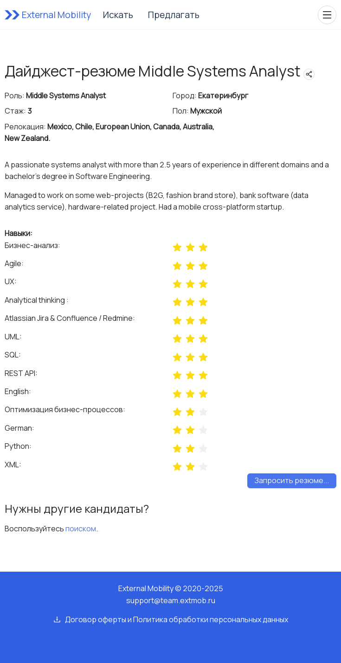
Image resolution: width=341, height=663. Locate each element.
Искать (118, 15)
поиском (80, 528)
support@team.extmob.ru (170, 600)
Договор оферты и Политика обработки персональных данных (176, 619)
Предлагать (173, 15)
